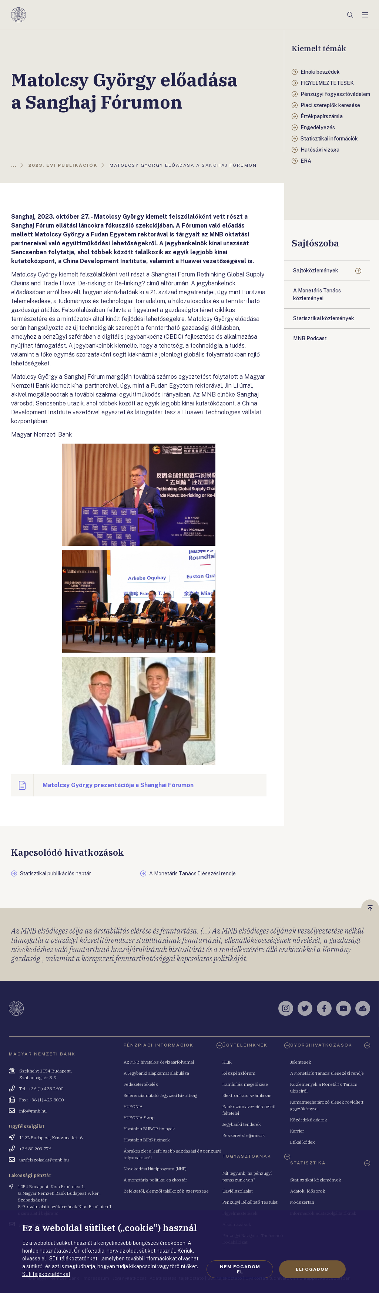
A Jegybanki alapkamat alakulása (156, 1073)
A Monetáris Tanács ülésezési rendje (327, 1073)
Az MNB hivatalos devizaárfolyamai (159, 1062)
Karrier (297, 1131)
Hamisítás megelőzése (245, 1084)
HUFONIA (133, 1106)
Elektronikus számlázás (247, 1095)
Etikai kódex (302, 1142)
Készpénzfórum (238, 1073)
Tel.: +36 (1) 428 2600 (41, 1088)
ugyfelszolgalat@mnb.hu (44, 1160)
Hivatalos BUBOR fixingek (149, 1128)
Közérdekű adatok (308, 1120)
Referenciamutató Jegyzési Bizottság (160, 1095)
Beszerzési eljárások (243, 1135)
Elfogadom (312, 1269)
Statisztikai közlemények (315, 1180)
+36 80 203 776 (35, 1148)
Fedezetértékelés (141, 1084)
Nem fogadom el (240, 1269)
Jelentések (300, 1062)
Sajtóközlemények (315, 270)
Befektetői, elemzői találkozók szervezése (166, 1191)
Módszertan (302, 1202)
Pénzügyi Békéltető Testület (250, 1202)
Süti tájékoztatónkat (46, 1274)
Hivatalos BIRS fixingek (147, 1140)
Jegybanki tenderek (241, 1124)
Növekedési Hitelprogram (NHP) (155, 1168)
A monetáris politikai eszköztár (155, 1180)
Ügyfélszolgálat (237, 1191)
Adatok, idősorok (307, 1191)
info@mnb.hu (33, 1111)
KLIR (227, 1062)
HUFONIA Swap (139, 1117)
